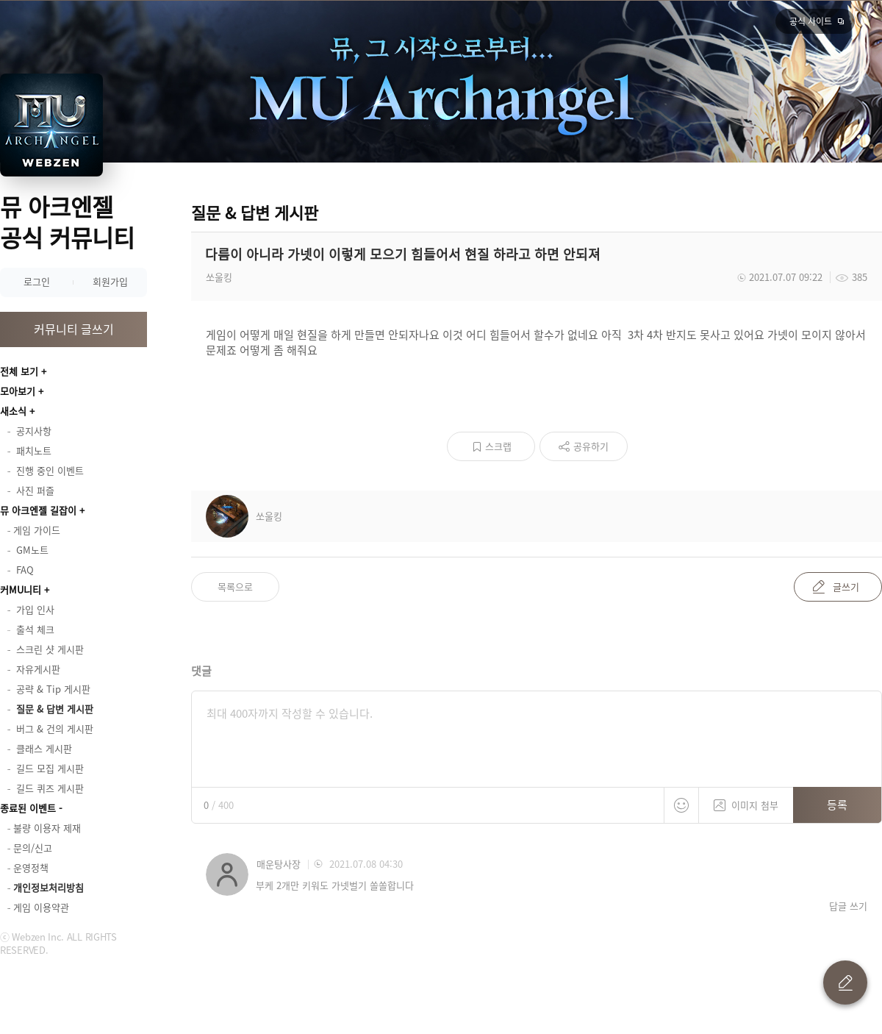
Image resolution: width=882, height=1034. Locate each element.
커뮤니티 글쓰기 (74, 329)
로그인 (37, 281)
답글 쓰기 (848, 906)
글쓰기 (846, 586)
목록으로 (235, 586)
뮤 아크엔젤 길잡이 (38, 510)
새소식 (13, 411)
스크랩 (498, 446)
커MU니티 (20, 589)
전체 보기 (19, 371)
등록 (837, 804)
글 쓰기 (845, 982)
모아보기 (17, 391)
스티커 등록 (681, 805)
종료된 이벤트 (28, 808)
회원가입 (110, 281)
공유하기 (591, 446)
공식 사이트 (810, 21)
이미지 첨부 (746, 800)
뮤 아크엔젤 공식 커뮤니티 (67, 221)
